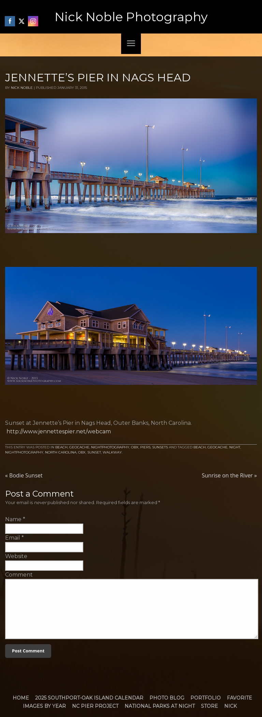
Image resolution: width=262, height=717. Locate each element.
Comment (19, 574)
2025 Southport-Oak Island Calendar (89, 698)
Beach (61, 447)
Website (16, 556)
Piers (145, 447)
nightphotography (24, 452)
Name (13, 519)
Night (234, 447)
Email (12, 538)
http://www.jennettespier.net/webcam (58, 431)
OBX (135, 447)
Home (21, 698)
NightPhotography (110, 447)
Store (209, 706)
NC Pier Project (95, 706)
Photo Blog (166, 698)
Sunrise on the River (229, 475)
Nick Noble (22, 87)
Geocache (79, 447)
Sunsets (160, 447)
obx (82, 452)
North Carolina (60, 452)
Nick (230, 706)
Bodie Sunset (24, 475)
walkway (112, 452)
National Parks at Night (160, 706)
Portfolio (205, 698)
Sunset (94, 452)
